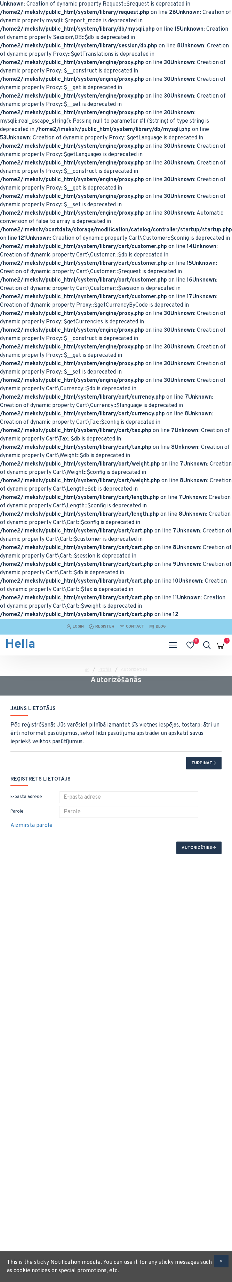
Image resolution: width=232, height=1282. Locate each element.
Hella (20, 645)
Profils (105, 670)
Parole (17, 811)
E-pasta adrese (26, 797)
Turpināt (201, 763)
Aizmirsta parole (31, 825)
